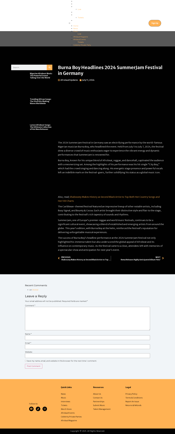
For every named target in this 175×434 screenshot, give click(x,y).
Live (79, 10)
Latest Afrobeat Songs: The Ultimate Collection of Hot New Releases (40, 127)
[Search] (49, 67)
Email (28, 343)
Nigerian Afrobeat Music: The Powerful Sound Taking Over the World (41, 75)
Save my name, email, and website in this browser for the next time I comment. (62, 361)
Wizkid (35, 290)
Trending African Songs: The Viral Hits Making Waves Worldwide (40, 101)
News (75, 4)
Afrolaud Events (79, 15)
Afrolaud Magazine (80, 12)
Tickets (81, 18)
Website (28, 352)
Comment (30, 305)
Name (28, 334)
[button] (80, 23)
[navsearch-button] (139, 23)
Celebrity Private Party (82, 21)
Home (75, 1)
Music (75, 7)
